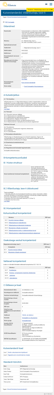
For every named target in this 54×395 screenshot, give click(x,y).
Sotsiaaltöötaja (26, 320)
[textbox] (46, 5)
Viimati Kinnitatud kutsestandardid (16, 17)
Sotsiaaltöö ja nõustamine (29, 318)
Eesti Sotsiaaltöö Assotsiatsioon (33, 86)
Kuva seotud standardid (28, 82)
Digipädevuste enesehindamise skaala (19, 355)
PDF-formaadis (9, 22)
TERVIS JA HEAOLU (27, 315)
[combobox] (46, 5)
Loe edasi (24, 79)
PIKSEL (50, 394)
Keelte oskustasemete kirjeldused (17, 352)
